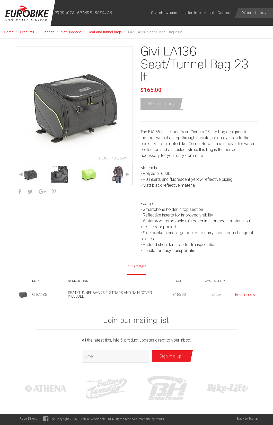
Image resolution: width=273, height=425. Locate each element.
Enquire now (245, 296)
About (209, 13)
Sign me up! (171, 357)
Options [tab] (136, 267)
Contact (225, 13)
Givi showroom (164, 13)
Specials (103, 13)
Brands (84, 13)
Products (65, 13)
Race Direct (28, 419)
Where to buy (254, 13)
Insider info (190, 13)
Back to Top (247, 419)
